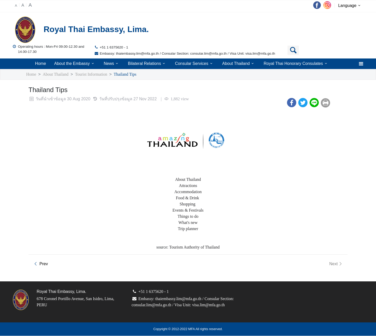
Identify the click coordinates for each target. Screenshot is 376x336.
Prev (40, 264)
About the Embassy (74, 64)
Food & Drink (188, 198)
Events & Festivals (188, 210)
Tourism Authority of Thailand (195, 247)
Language (350, 6)
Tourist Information (95, 74)
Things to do (188, 216)
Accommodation (188, 192)
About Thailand (239, 64)
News (111, 64)
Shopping (188, 204)
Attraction (187, 185)
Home (40, 64)
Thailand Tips (132, 74)
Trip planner (188, 228)
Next (336, 264)
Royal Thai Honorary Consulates (296, 64)
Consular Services (194, 64)
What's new (188, 222)
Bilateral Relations (147, 64)
